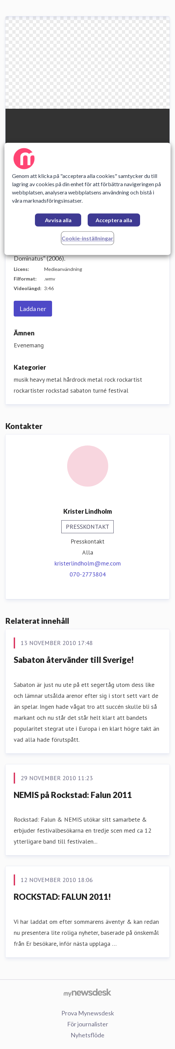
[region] (87, 199)
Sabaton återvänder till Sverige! (74, 660)
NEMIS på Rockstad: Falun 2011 (73, 795)
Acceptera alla (114, 220)
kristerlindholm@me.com (87, 563)
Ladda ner (33, 308)
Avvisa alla (58, 220)
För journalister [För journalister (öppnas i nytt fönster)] (87, 1024)
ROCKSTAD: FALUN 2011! (62, 897)
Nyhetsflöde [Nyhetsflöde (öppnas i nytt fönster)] (87, 1035)
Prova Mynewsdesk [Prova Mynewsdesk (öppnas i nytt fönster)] (87, 1013)
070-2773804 (88, 574)
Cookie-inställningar (87, 238)
